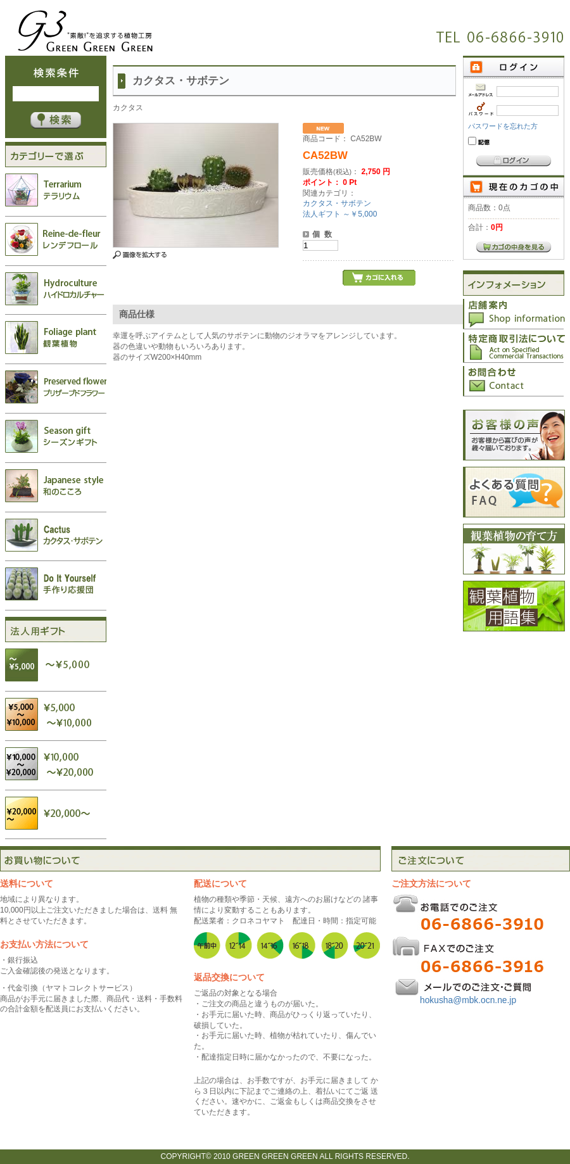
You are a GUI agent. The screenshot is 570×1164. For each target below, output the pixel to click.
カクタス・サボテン (337, 203)
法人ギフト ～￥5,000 (340, 214)
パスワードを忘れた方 (503, 126)
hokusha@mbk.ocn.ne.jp (468, 1000)
